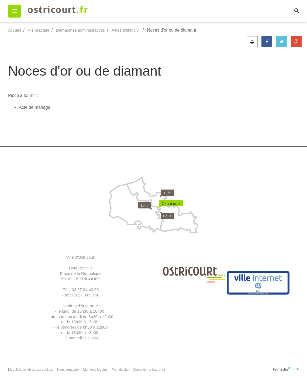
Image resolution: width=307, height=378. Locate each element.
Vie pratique (38, 30)
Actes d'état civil (126, 30)
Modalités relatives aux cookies (30, 370)
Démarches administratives (80, 30)
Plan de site (120, 370)
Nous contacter (68, 370)
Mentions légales (95, 370)
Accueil (14, 30)
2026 (286, 369)
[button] (14, 11)
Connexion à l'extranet (149, 370)
